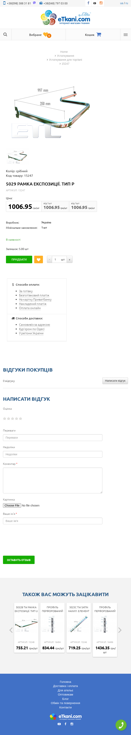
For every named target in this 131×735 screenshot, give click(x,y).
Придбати (19, 259)
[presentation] (33, 540)
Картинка (9, 499)
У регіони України (31, 333)
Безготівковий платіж (34, 295)
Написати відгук (115, 380)
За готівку (26, 291)
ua (121, 3)
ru (127, 3)
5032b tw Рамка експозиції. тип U (26, 609)
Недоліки (9, 447)
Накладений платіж (33, 304)
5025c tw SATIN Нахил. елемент (78, 609)
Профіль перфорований (52, 609)
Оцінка (7, 408)
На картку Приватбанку (35, 299)
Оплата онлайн (30, 308)
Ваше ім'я (10, 514)
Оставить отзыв (19, 560)
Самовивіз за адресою (34, 324)
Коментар (10, 464)
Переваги (9, 430)
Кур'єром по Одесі (32, 329)
